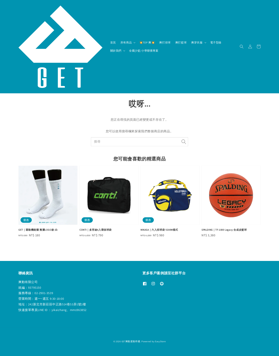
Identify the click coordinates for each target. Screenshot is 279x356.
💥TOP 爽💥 (147, 42)
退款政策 (140, 348)
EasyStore (160, 341)
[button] (241, 46)
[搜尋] (183, 141)
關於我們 (115, 50)
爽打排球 (164, 42)
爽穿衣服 (196, 42)
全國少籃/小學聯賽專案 (143, 50)
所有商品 (126, 42)
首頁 (113, 42)
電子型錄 (215, 42)
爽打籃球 (181, 42)
